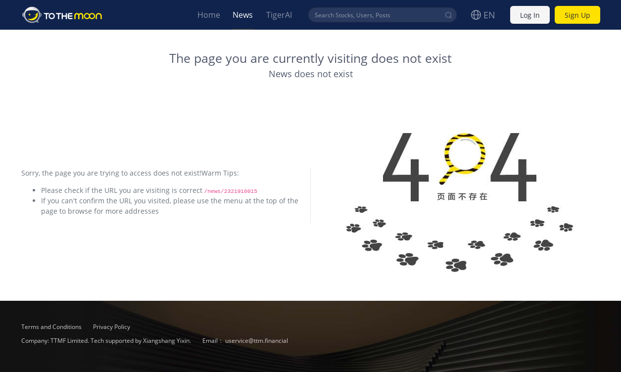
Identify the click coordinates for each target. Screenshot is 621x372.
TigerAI (279, 14)
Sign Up (577, 15)
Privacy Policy (111, 327)
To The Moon (62, 15)
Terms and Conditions (52, 327)
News (243, 14)
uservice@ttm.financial (256, 340)
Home (208, 14)
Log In (530, 15)
